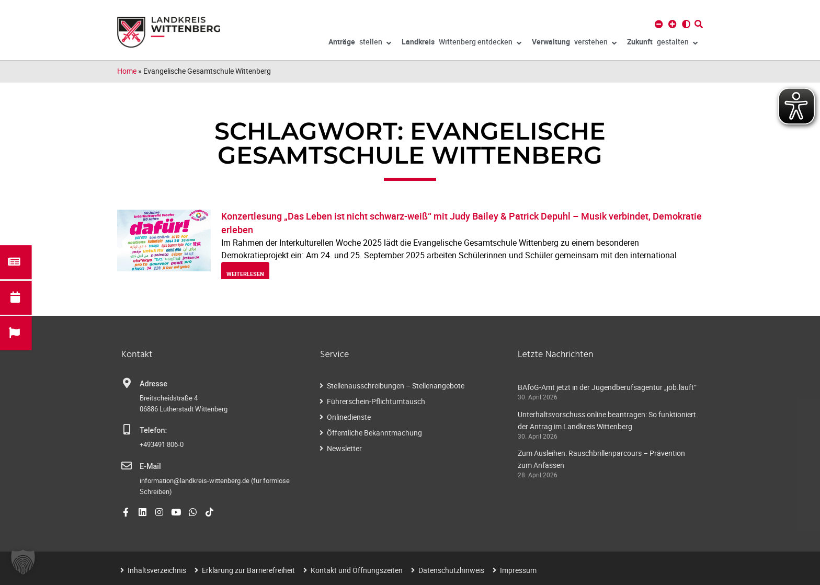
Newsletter (344, 448)
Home (126, 71)
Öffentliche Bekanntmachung (374, 433)
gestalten (662, 43)
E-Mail (150, 466)
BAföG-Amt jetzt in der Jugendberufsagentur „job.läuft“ (607, 387)
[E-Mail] (126, 466)
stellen (359, 43)
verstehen (574, 43)
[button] (23, 562)
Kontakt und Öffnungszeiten (357, 570)
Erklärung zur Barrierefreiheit (248, 570)
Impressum (518, 570)
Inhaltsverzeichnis (157, 570)
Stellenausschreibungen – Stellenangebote (395, 386)
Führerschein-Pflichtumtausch (376, 401)
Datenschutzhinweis (451, 570)
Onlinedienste (349, 417)
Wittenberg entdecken (461, 43)
